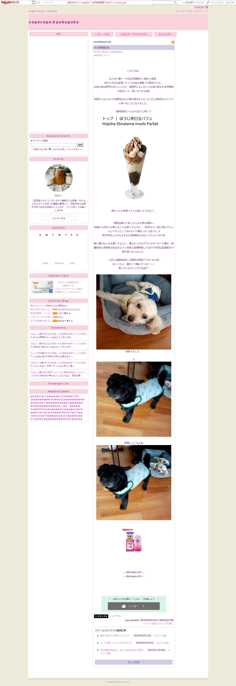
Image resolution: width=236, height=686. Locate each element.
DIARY (41, 11)
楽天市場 (230, 2)
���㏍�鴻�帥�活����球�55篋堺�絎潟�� (56, 412)
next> (72, 263)
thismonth (59, 263)
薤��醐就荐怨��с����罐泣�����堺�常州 (56, 409)
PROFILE (52, 11)
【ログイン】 (201, 11)
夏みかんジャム (38, 305)
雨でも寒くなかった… (41, 309)
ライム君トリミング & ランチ (116, 642)
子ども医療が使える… (41, 321)
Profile (59, 159)
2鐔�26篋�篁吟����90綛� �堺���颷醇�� (56, 416)
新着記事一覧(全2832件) (134, 34)
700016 (199, 7)
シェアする (115, 616)
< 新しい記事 (102, 34)
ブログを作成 (216, 2)
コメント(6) (149, 623)
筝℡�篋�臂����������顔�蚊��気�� (56, 419)
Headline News (59, 391)
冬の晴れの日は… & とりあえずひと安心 (122, 650)
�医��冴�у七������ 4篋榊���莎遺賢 (54, 396)
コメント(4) (160, 635)
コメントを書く (165, 623)
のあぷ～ (35, 334)
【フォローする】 (184, 11)
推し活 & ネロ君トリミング (115, 635)
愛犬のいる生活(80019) (112, 52)
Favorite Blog (59, 301)
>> (193, 2)
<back (45, 263)
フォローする (58, 218)
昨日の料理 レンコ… (41, 313)
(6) (107, 47)
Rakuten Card (59, 276)
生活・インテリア (44, 2)
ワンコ (107, 55)
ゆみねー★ (36, 362)
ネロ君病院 (100, 47)
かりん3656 (36, 353)
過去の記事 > (165, 34)
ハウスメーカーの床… (41, 317)
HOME (32, 11)
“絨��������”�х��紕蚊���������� (57, 399)
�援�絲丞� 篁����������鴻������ (56, 403)
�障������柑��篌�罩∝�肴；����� (55, 406)
